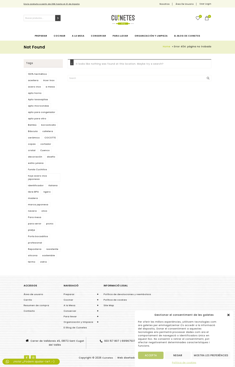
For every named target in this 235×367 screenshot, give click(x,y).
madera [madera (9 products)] (33, 198)
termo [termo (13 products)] (31, 261)
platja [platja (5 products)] (31, 230)
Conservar (98, 35)
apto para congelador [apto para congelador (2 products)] (41, 112)
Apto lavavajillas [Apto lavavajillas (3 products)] (38, 99)
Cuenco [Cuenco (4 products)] (45, 150)
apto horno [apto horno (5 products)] (35, 93)
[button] (228, 315)
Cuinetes (107, 357)
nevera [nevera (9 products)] (32, 210)
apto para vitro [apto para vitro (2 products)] (37, 118)
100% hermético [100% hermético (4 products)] (37, 74)
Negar (177, 355)
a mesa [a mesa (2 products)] (50, 86)
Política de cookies (184, 362)
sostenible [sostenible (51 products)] (48, 255)
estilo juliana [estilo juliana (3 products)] (36, 163)
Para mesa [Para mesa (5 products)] (34, 217)
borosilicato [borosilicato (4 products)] (48, 124)
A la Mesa (78, 35)
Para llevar (120, 35)
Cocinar (59, 35)
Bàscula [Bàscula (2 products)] (33, 131)
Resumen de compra (36, 305)
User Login (205, 3)
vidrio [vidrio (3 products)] (43, 261)
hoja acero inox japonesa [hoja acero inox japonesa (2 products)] (37, 177)
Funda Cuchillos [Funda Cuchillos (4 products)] (37, 169)
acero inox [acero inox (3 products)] (34, 86)
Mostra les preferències (211, 355)
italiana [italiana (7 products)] (53, 185)
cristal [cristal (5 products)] (32, 150)
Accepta (151, 355)
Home (166, 46)
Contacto (29, 310)
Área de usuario (185, 4)
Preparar (41, 35)
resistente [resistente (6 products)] (52, 249)
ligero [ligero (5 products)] (47, 191)
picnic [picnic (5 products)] (50, 223)
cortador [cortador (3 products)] (45, 144)
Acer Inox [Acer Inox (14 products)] (49, 80)
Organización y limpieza (151, 35)
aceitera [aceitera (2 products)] (33, 80)
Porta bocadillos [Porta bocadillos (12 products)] (38, 236)
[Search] (58, 18)
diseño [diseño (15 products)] (51, 156)
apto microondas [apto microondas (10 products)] (38, 105)
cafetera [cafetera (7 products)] (47, 131)
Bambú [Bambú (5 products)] (32, 124)
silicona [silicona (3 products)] (33, 255)
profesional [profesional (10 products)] (35, 242)
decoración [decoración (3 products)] (35, 156)
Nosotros (165, 4)
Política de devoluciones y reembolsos (127, 294)
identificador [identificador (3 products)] (36, 185)
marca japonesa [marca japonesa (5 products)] (38, 204)
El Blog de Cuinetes (187, 35)
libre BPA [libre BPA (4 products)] (33, 191)
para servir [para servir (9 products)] (34, 223)
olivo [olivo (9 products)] (44, 210)
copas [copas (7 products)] (32, 144)
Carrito (28, 299)
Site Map (109, 305)
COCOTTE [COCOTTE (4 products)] (50, 137)
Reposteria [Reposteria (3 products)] (34, 249)
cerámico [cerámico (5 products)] (34, 137)
